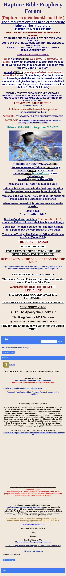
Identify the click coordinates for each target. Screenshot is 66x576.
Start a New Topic (8, 352)
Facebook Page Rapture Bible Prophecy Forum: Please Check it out (33, 546)
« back (4, 570)
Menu (5, 339)
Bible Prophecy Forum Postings (15, 348)
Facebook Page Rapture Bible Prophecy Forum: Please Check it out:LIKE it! (33, 393)
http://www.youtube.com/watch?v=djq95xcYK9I (22, 388)
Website (39, 551)
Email (29, 551)
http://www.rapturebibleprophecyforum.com (33, 380)
